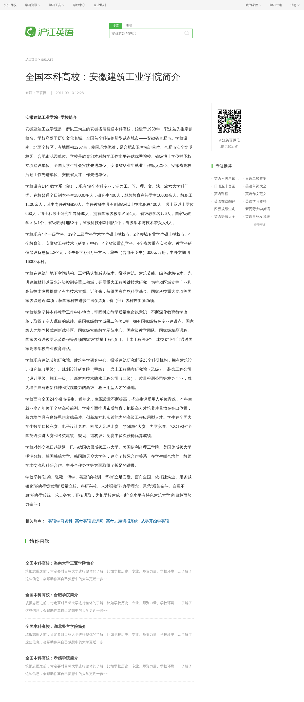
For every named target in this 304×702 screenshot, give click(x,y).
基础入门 (47, 59)
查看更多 (260, 225)
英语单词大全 (256, 186)
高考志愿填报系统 (122, 521)
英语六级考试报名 (227, 179)
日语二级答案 (256, 179)
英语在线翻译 (224, 201)
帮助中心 (79, 5)
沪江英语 (31, 59)
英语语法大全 (224, 216)
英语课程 (221, 194)
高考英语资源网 (89, 521)
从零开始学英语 (155, 521)
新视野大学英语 (257, 209)
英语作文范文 (256, 194)
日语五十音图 (224, 186)
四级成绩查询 (224, 209)
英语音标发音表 (257, 216)
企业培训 (100, 5)
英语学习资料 (60, 521)
